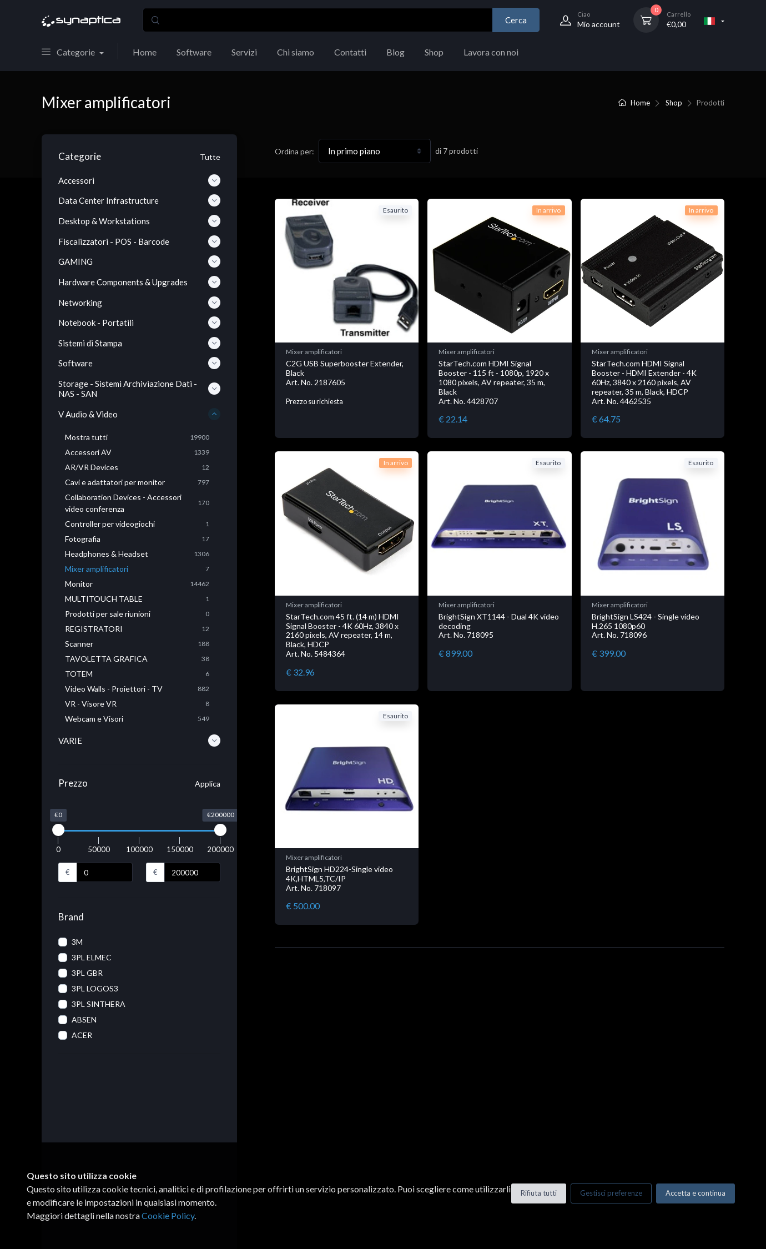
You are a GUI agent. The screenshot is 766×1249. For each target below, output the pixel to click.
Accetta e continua (695, 1192)
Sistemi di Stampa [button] (139, 343)
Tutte (210, 157)
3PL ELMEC (92, 957)
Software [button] (139, 363)
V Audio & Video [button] (139, 414)
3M (77, 941)
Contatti (350, 52)
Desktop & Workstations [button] (139, 221)
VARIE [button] (139, 740)
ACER (82, 1035)
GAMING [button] (139, 261)
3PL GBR (87, 973)
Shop (434, 52)
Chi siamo (295, 52)
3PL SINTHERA (98, 1004)
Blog (395, 52)
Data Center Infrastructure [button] (139, 200)
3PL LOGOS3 (95, 988)
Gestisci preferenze (611, 1192)
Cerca (516, 20)
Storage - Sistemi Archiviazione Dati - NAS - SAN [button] (139, 389)
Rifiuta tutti (539, 1192)
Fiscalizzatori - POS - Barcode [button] (139, 241)
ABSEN (84, 1019)
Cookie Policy (168, 1215)
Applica (207, 783)
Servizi (244, 52)
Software (194, 52)
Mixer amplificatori (314, 351)
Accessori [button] (139, 180)
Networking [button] (139, 302)
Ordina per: (294, 151)
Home (145, 52)
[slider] (58, 830)
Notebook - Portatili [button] (139, 322)
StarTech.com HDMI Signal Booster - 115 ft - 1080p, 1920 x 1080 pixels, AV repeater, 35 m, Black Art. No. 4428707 (494, 382)
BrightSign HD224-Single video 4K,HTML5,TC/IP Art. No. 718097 (339, 878)
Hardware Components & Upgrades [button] (139, 282)
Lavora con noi (490, 52)
